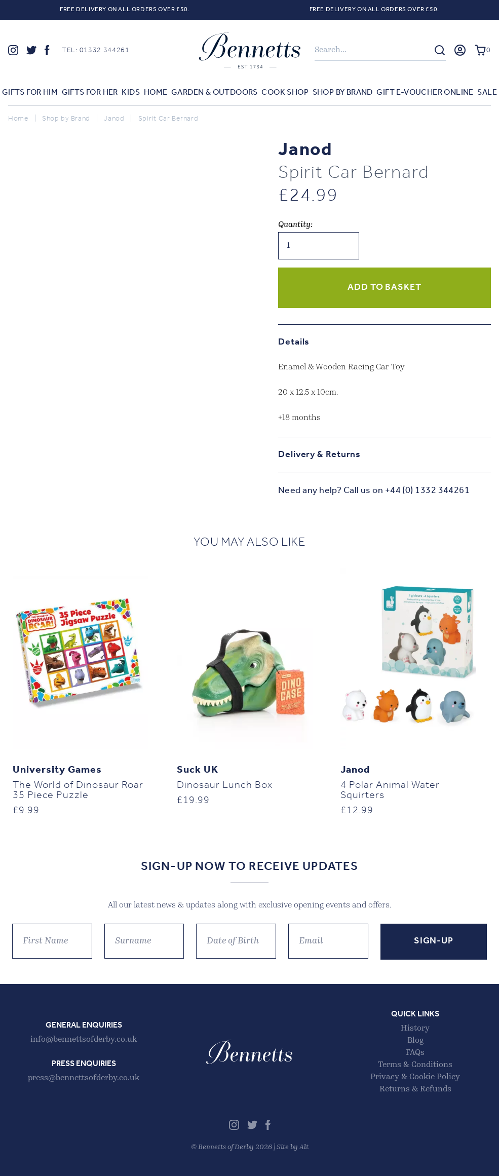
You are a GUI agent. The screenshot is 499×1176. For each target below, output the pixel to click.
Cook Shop (285, 93)
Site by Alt (293, 1147)
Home (156, 93)
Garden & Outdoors (214, 93)
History (415, 1029)
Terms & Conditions (415, 1065)
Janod (114, 119)
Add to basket (384, 287)
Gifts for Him (30, 93)
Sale (487, 93)
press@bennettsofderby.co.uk (83, 1078)
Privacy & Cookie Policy (415, 1077)
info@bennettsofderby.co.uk (83, 1040)
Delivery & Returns (319, 455)
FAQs (415, 1053)
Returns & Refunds (415, 1089)
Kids (131, 93)
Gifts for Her (90, 93)
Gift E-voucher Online (424, 93)
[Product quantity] (318, 245)
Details (294, 342)
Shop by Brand (343, 93)
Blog (415, 1041)
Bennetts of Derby (249, 50)
